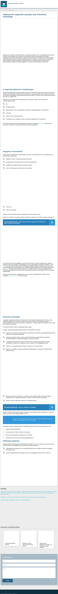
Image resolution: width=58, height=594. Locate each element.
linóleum (16, 275)
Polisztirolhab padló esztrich (10, 543)
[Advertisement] (29, 30)
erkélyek (6, 268)
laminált (11, 275)
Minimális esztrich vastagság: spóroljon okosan (27, 544)
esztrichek (41, 123)
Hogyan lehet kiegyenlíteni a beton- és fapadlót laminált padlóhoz (46, 545)
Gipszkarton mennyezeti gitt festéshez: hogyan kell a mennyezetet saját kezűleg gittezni (23, 497)
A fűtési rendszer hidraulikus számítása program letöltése (15, 500)
